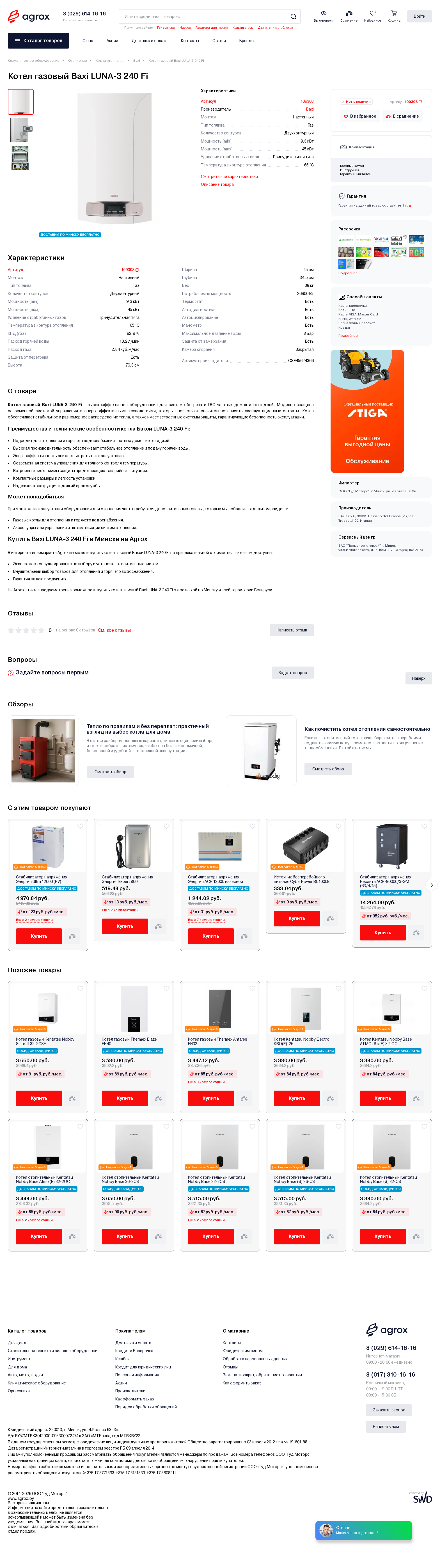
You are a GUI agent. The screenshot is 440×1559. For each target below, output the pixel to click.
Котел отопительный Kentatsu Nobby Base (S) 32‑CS (388, 1179)
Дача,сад (17, 1343)
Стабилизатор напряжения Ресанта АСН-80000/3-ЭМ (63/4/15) (385, 881)
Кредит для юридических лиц (143, 1367)
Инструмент (19, 1359)
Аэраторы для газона (212, 27)
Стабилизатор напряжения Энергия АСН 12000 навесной (215, 879)
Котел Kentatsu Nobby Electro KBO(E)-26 (301, 1041)
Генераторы (166, 27)
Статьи (219, 40)
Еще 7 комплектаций (206, 920)
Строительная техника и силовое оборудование (54, 1351)
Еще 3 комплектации (206, 1082)
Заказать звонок (389, 1410)
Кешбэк (122, 1359)
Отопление (77, 61)
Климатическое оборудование (33, 61)
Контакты (190, 40)
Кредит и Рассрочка (134, 1351)
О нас (87, 40)
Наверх (418, 678)
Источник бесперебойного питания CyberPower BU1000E (301, 879)
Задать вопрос (292, 672)
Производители (130, 1391)
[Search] (293, 16)
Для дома (17, 1367)
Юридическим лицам (243, 1351)
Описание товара (217, 184)
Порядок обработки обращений (146, 1407)
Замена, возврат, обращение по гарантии (262, 1375)
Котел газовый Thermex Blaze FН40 (129, 1041)
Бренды (246, 40)
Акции (112, 40)
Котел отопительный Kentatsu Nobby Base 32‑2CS (216, 1179)
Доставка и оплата (150, 40)
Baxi (136, 61)
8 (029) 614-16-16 (391, 1348)
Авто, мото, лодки (25, 1375)
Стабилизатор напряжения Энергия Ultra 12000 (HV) (41, 879)
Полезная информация (137, 1375)
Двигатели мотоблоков (275, 27)
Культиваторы (243, 27)
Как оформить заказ (134, 1399)
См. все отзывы (114, 630)
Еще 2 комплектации (34, 920)
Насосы (185, 27)
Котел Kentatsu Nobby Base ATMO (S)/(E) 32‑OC (386, 1041)
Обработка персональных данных (255, 1359)
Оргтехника (19, 1391)
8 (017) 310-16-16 (390, 1374)
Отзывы (230, 1367)
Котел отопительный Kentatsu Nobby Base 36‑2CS (130, 1179)
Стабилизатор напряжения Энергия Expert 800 (127, 879)
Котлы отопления (110, 61)
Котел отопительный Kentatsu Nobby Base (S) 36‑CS (302, 1179)
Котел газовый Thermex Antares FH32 (217, 1041)
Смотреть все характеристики (229, 176)
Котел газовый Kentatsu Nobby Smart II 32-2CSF (45, 1041)
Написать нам (386, 1426)
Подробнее (348, 273)
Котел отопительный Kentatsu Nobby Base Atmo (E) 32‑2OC (44, 1179)
